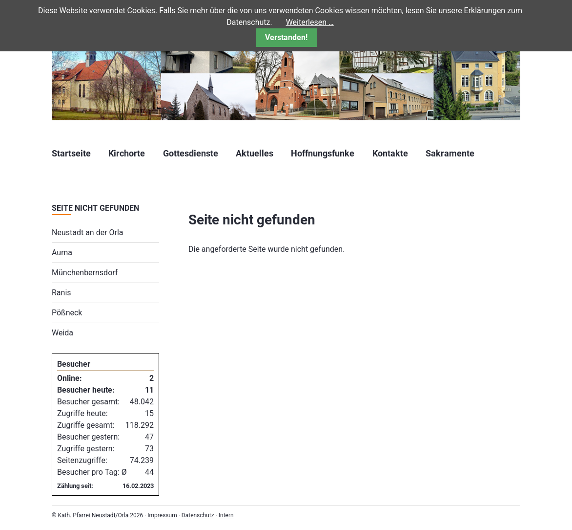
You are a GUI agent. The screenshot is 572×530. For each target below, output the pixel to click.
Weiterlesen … (310, 22)
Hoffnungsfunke (322, 153)
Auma (62, 252)
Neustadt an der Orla (87, 232)
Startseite (71, 153)
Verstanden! (286, 37)
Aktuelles (254, 153)
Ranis (61, 292)
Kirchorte (126, 153)
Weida (62, 332)
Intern (226, 515)
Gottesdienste (190, 153)
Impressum (162, 515)
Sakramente (450, 153)
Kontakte (390, 153)
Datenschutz (198, 515)
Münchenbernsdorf (85, 272)
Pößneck (67, 312)
